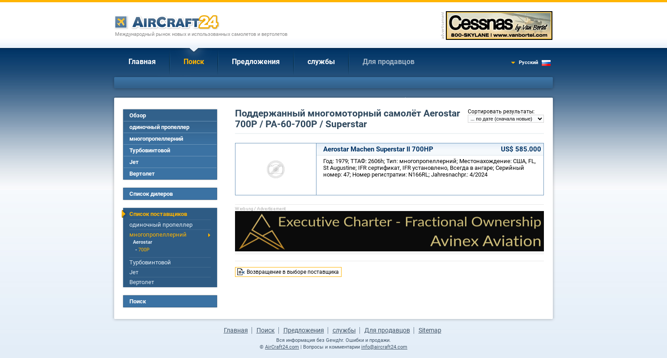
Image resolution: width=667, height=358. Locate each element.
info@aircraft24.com (384, 347)
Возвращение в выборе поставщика (293, 272)
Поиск (194, 61)
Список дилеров (151, 193)
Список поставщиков (158, 214)
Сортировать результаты (500, 111)
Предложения (256, 61)
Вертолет (142, 173)
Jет (134, 162)
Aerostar (142, 242)
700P (144, 250)
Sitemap (430, 330)
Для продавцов (389, 61)
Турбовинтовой (149, 150)
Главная (142, 61)
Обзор (137, 115)
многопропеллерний (156, 138)
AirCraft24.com (282, 347)
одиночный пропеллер (159, 127)
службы (321, 61)
